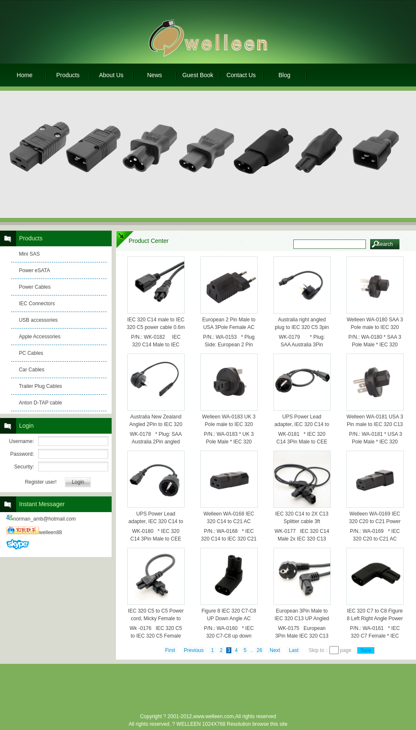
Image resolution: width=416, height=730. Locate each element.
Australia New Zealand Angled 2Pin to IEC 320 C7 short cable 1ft (156, 424)
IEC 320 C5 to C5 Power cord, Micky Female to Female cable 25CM (155, 618)
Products (67, 75)
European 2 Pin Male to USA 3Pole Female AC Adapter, (228, 327)
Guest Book (197, 75)
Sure (365, 650)
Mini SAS (29, 254)
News (154, 75)
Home (24, 75)
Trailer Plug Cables (40, 386)
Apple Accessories (39, 337)
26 (259, 650)
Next (275, 650)
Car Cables (31, 370)
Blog (284, 75)
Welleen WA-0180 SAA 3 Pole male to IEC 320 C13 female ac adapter (375, 327)
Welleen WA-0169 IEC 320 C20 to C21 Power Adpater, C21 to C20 (374, 521)
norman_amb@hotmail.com (41, 519)
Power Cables (35, 287)
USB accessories (38, 320)
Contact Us (241, 75)
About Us (111, 75)
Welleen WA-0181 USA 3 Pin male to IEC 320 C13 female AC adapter (374, 424)
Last (294, 650)
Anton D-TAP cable (40, 403)
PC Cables (31, 353)
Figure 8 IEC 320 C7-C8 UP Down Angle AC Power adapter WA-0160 (229, 618)
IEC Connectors (37, 303)
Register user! (41, 482)
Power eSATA (34, 270)
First (170, 650)
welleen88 (34, 532)
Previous (194, 650)
